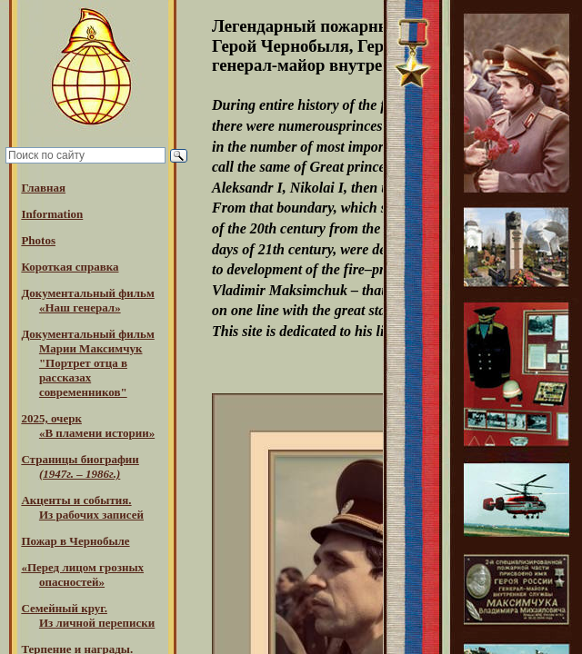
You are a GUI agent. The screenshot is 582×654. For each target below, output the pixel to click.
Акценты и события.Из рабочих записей (82, 507)
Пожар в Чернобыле (75, 541)
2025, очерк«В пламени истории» (88, 425)
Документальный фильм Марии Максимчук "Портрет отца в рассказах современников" (87, 363)
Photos (38, 240)
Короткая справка (69, 266)
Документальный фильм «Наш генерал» (87, 300)
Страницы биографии (79, 466)
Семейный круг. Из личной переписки (88, 615)
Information (52, 214)
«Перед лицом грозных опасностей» (82, 574)
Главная (43, 187)
